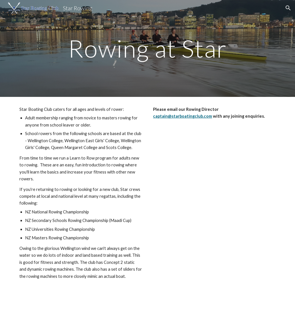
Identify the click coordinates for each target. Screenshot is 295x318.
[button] (288, 8)
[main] (147, 48)
